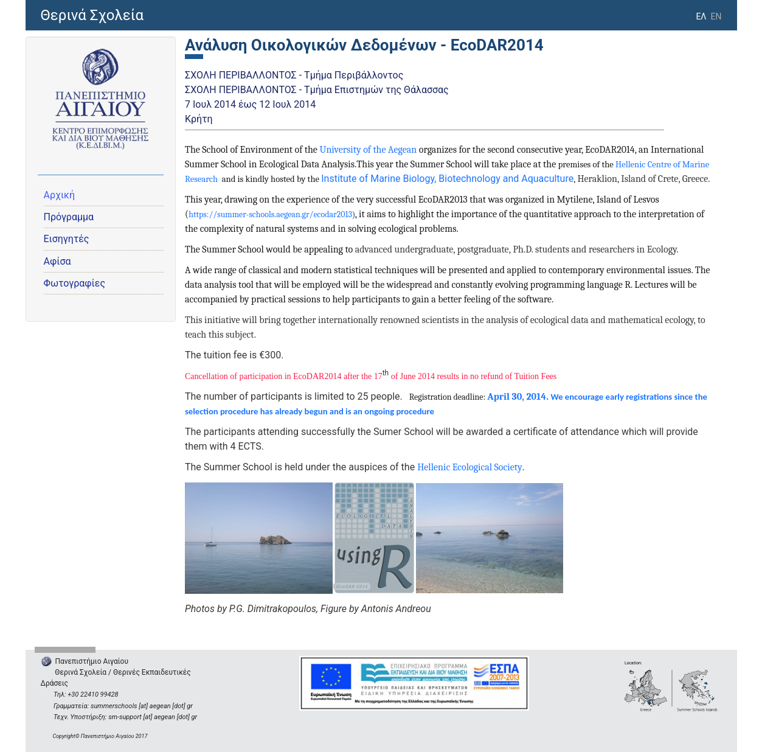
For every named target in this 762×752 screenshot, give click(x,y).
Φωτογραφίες (75, 283)
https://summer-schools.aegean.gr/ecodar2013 (270, 214)
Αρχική (59, 195)
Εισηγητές (66, 239)
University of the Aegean (368, 149)
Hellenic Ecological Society (469, 467)
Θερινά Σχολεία (92, 15)
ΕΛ (701, 16)
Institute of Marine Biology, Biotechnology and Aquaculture (447, 178)
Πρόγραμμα (69, 217)
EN (716, 16)
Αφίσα (57, 261)
